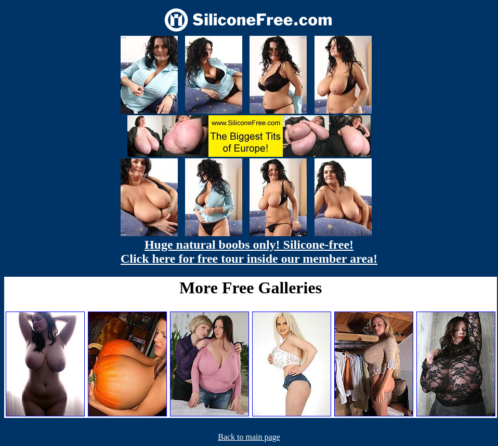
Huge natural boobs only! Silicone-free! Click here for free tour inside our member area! (249, 251)
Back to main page (249, 437)
